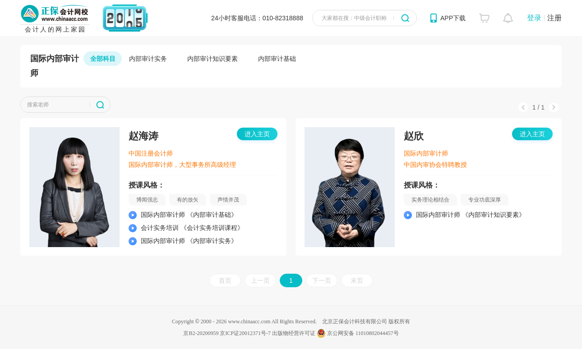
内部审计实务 (148, 58)
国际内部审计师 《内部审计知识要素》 (470, 214)
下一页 (321, 280)
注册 (554, 18)
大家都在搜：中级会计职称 (354, 18)
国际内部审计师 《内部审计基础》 (189, 214)
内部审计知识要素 (212, 58)
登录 (534, 18)
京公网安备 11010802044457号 (358, 333)
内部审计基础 (277, 58)
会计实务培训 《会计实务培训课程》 (192, 227)
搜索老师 (38, 104)
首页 (225, 280)
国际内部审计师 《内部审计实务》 (189, 240)
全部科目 (102, 58)
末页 (357, 280)
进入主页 (257, 134)
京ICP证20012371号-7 (245, 333)
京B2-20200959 (200, 333)
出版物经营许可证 (293, 333)
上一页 (260, 280)
